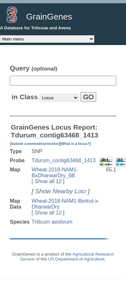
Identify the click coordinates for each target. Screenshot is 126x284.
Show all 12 (48, 181)
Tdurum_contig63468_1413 (64, 160)
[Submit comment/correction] (35, 144)
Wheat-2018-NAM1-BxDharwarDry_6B (55, 172)
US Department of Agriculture (76, 259)
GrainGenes (49, 17)
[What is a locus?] (75, 144)
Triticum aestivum (52, 222)
